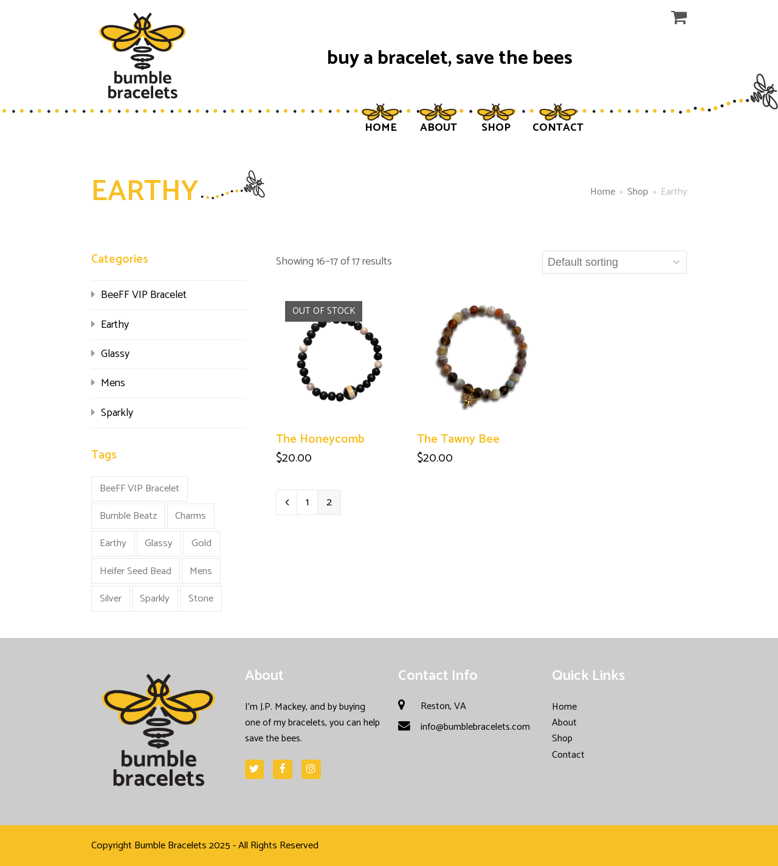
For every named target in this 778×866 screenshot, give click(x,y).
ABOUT (438, 128)
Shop (562, 738)
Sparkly (117, 413)
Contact (568, 755)
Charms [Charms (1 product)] (190, 516)
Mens (113, 383)
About (564, 723)
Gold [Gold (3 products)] (201, 543)
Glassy (115, 354)
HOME (381, 128)
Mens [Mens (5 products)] (201, 571)
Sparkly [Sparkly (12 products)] (155, 599)
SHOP (496, 128)
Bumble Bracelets (170, 845)
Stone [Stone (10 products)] (200, 599)
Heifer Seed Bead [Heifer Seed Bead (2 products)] (135, 571)
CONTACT (558, 128)
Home (602, 192)
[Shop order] (614, 262)
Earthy (115, 325)
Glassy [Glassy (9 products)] (159, 543)
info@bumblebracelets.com (475, 727)
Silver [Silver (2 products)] (111, 599)
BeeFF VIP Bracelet (144, 295)
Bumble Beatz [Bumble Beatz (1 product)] (128, 516)
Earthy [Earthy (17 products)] (113, 543)
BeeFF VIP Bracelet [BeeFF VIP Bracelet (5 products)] (139, 488)
